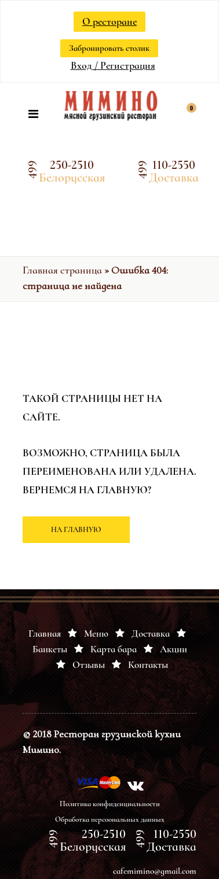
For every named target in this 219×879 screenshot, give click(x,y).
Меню (96, 633)
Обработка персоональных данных (110, 819)
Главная (44, 633)
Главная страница (62, 270)
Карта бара (113, 649)
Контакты (148, 665)
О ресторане (109, 21)
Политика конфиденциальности (110, 803)
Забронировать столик (109, 48)
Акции (173, 649)
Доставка (151, 633)
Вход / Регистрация (113, 65)
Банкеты (49, 649)
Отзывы (88, 665)
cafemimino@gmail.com (154, 871)
